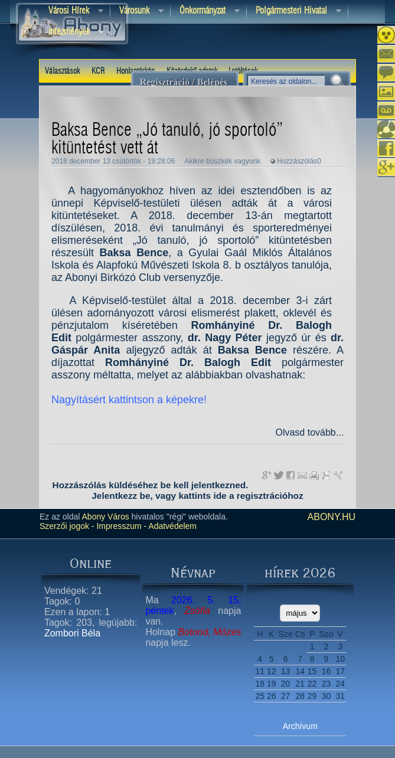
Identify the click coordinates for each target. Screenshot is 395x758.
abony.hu (332, 517)
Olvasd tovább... (309, 432)
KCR (98, 71)
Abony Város (105, 516)
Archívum (300, 726)
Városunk (137, 11)
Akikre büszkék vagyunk (222, 161)
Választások (62, 71)
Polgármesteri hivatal (294, 11)
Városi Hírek (71, 11)
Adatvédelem (171, 526)
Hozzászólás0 (299, 161)
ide (219, 496)
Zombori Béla (72, 633)
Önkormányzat (205, 11)
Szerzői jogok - (67, 526)
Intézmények (72, 32)
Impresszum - (120, 526)
